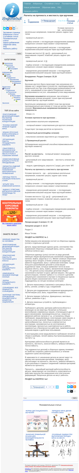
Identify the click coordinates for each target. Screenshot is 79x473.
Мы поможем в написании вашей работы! (45, 466)
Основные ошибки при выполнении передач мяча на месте (62, 436)
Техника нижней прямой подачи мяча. (9, 127)
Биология (9, 65)
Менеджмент (16, 81)
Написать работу (10, 49)
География (14, 69)
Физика (12, 94)
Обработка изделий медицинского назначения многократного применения (11, 169)
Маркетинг (12, 78)
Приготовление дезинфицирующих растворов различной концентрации (10, 117)
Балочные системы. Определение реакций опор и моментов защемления (11, 298)
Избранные (37, 4)
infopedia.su (28, 468)
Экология (5, 103)
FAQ (5, 47)
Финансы (17, 97)
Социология (10, 90)
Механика (17, 83)
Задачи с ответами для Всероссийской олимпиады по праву (11, 192)
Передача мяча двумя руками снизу (61, 411)
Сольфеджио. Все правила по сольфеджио (10, 289)
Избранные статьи (10, 34)
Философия (16, 96)
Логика (8, 76)
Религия (7, 88)
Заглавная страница (11, 32)
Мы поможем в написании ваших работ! (11, 224)
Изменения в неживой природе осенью (10, 275)
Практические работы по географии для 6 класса (9, 258)
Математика (14, 79)
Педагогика (6, 87)
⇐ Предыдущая (48, 21)
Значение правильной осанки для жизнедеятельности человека (35, 437)
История (7, 74)
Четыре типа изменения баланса (11, 185)
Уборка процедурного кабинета (8, 282)
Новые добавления (11, 43)
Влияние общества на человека (11, 240)
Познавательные (69, 4)
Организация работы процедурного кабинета (8, 142)
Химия (18, 99)
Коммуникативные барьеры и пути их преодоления (10, 161)
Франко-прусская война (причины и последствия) (10, 134)
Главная (27, 4)
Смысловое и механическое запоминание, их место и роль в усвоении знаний (10, 151)
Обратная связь (9, 45)
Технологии (12, 92)
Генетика (11, 67)
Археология (8, 63)
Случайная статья (10, 36)
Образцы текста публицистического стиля (11, 178)
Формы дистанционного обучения (36, 411)
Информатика (7, 72)
